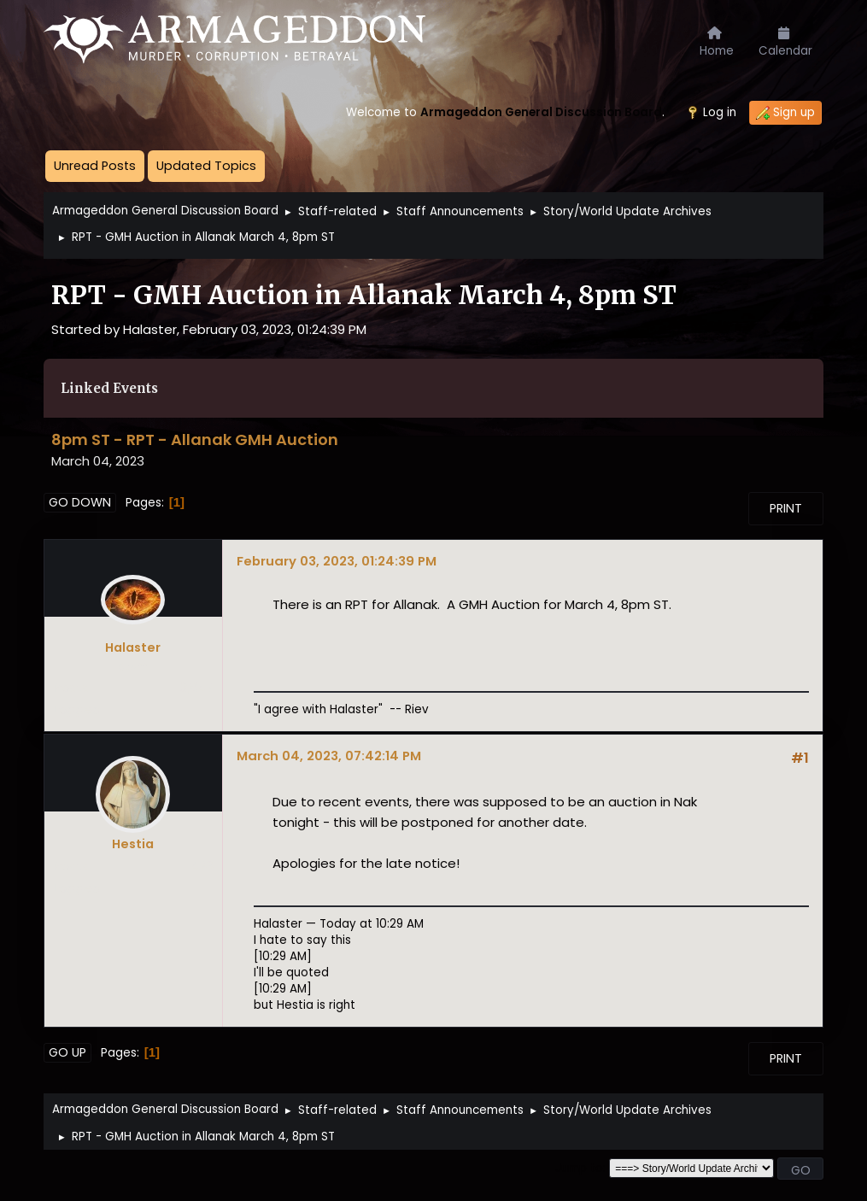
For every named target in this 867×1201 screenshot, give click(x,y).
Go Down (80, 502)
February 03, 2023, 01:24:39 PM (336, 561)
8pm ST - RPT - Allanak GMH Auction (194, 439)
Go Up (67, 1052)
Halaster (133, 647)
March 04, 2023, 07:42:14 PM (329, 756)
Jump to (579, 1168)
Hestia (133, 843)
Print (786, 508)
